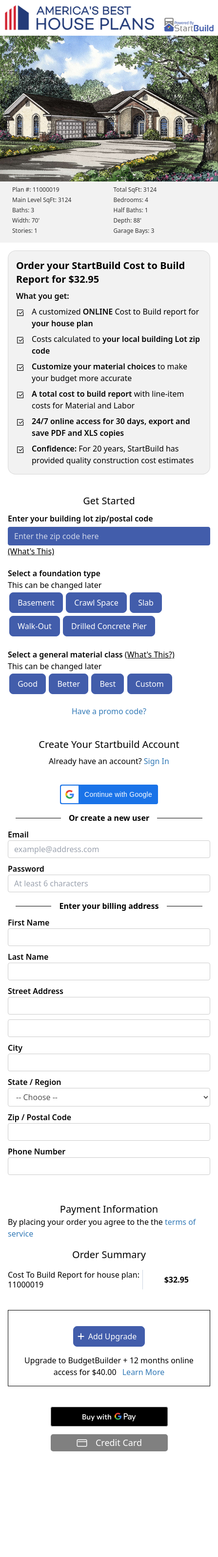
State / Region (34, 1082)
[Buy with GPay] (109, 1416)
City (15, 1047)
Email (18, 834)
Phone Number (36, 1151)
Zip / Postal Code (39, 1117)
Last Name (28, 956)
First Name (28, 922)
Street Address (35, 991)
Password (26, 868)
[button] (109, 794)
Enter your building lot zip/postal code (80, 518)
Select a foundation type (54, 573)
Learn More (143, 1372)
